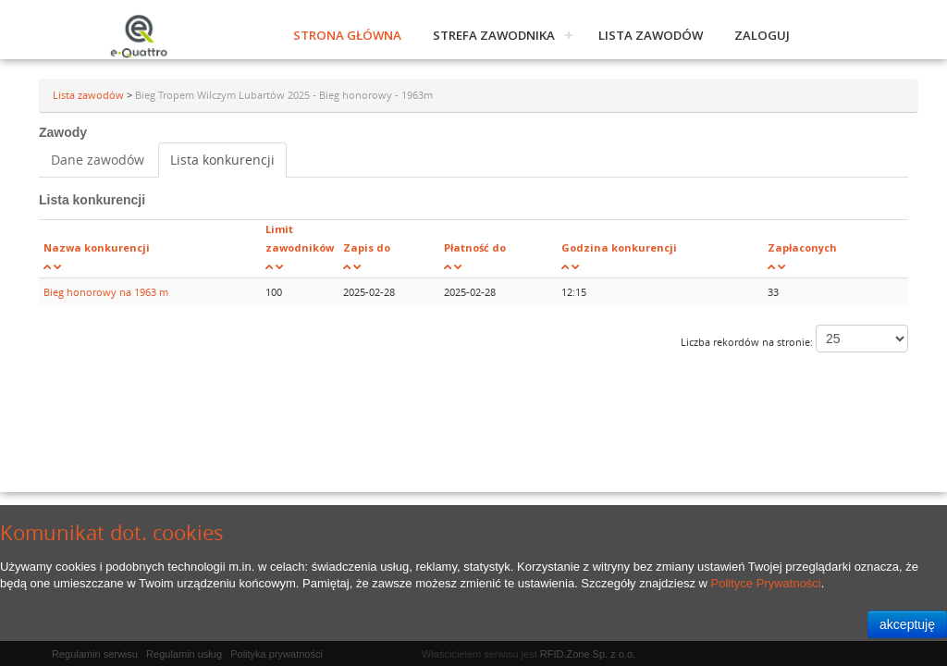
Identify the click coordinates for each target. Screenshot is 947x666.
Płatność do (475, 247)
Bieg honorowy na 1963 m (105, 292)
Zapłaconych (802, 247)
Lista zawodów (650, 35)
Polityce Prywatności (766, 583)
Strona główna (347, 35)
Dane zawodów (97, 159)
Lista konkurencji (222, 159)
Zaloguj (762, 35)
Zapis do (366, 247)
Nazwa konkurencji (96, 247)
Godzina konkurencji (619, 247)
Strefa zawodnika (494, 35)
